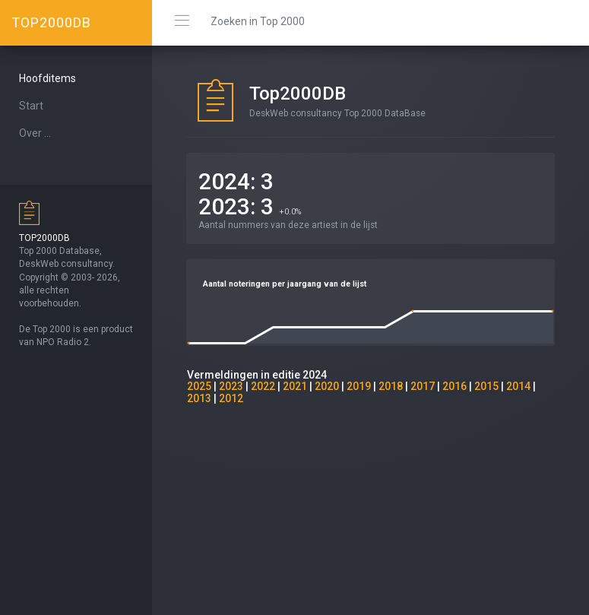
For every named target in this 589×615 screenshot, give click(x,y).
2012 (231, 398)
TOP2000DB (51, 22)
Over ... (35, 133)
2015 (486, 386)
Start (31, 106)
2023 (231, 386)
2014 (518, 386)
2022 (263, 386)
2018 (390, 386)
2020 (327, 386)
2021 (295, 386)
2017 (422, 386)
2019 (359, 386)
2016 (454, 386)
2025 (199, 386)
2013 (199, 398)
